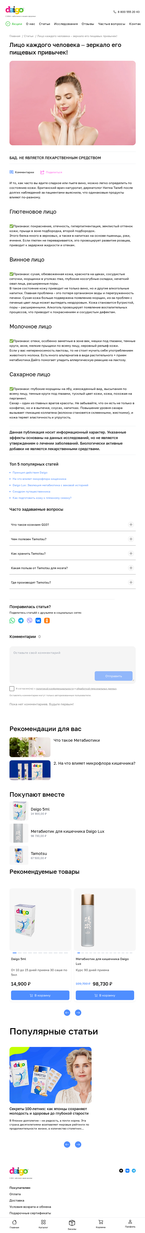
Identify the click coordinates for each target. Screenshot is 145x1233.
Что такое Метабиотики (77, 740)
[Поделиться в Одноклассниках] (47, 620)
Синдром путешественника (31, 491)
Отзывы (88, 24)
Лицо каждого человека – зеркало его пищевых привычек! (77, 36)
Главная (14, 36)
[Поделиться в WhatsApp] (12, 620)
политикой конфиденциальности (55, 688)
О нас (30, 24)
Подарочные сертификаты (30, 1213)
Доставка (16, 1200)
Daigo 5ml (40, 809)
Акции (17, 24)
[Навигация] (14, 1224)
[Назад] (67, 1013)
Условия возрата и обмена (30, 1207)
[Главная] (21, 11)
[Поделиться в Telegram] (21, 620)
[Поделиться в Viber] (29, 620)
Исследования (66, 24)
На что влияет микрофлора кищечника (39, 478)
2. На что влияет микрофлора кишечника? (94, 763)
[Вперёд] (78, 1013)
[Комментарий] (72, 664)
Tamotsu (39, 853)
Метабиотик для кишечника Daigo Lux (67, 831)
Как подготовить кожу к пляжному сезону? (42, 497)
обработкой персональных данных (96, 688)
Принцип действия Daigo (30, 472)
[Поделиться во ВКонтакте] (38, 620)
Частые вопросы (111, 24)
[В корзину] (40, 995)
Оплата (15, 1194)
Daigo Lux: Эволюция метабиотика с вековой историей (50, 485)
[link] (40, 945)
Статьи (44, 24)
